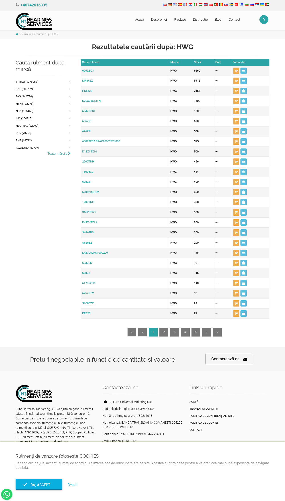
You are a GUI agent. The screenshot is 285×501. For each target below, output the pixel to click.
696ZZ (86, 121)
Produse (180, 19)
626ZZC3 (88, 70)
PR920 (86, 313)
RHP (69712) (24, 140)
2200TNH (88, 161)
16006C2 (87, 171)
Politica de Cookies (204, 422)
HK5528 (87, 90)
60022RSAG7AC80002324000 (101, 141)
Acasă (139, 19)
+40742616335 (33, 5)
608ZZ (86, 181)
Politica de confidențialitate (211, 415)
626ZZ (86, 131)
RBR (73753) (24, 133)
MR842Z (87, 80)
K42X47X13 (89, 222)
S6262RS (88, 232)
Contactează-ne (229, 359)
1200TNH (88, 202)
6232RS (87, 263)
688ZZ (86, 273)
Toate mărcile (59, 154)
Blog (218, 19)
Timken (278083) (27, 81)
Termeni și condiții (203, 408)
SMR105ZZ (89, 212)
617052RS (88, 283)
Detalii (72, 485)
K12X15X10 (89, 151)
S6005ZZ (88, 303)
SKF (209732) (24, 89)
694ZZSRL (89, 111)
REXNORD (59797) (27, 147)
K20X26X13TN (91, 100)
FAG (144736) (24, 96)
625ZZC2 (88, 293)
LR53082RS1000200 (95, 252)
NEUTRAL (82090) (27, 125)
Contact (234, 19)
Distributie (200, 19)
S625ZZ (87, 242)
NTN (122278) (25, 103)
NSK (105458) (24, 111)
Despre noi (159, 19)
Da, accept (39, 485)
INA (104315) (24, 118)
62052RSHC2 (90, 192)
